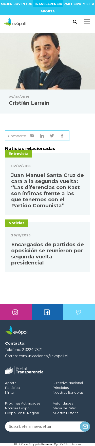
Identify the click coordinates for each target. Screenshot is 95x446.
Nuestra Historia (66, 413)
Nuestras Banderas (68, 392)
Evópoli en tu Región (22, 413)
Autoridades (63, 403)
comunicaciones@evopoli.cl (43, 356)
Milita (88, 4)
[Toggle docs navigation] (87, 22)
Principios (61, 388)
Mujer (6, 4)
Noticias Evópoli (18, 408)
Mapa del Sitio (64, 408)
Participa (72, 4)
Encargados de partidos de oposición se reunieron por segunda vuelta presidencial (47, 253)
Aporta (48, 11)
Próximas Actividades (22, 403)
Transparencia (48, 4)
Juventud (23, 4)
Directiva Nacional (68, 383)
